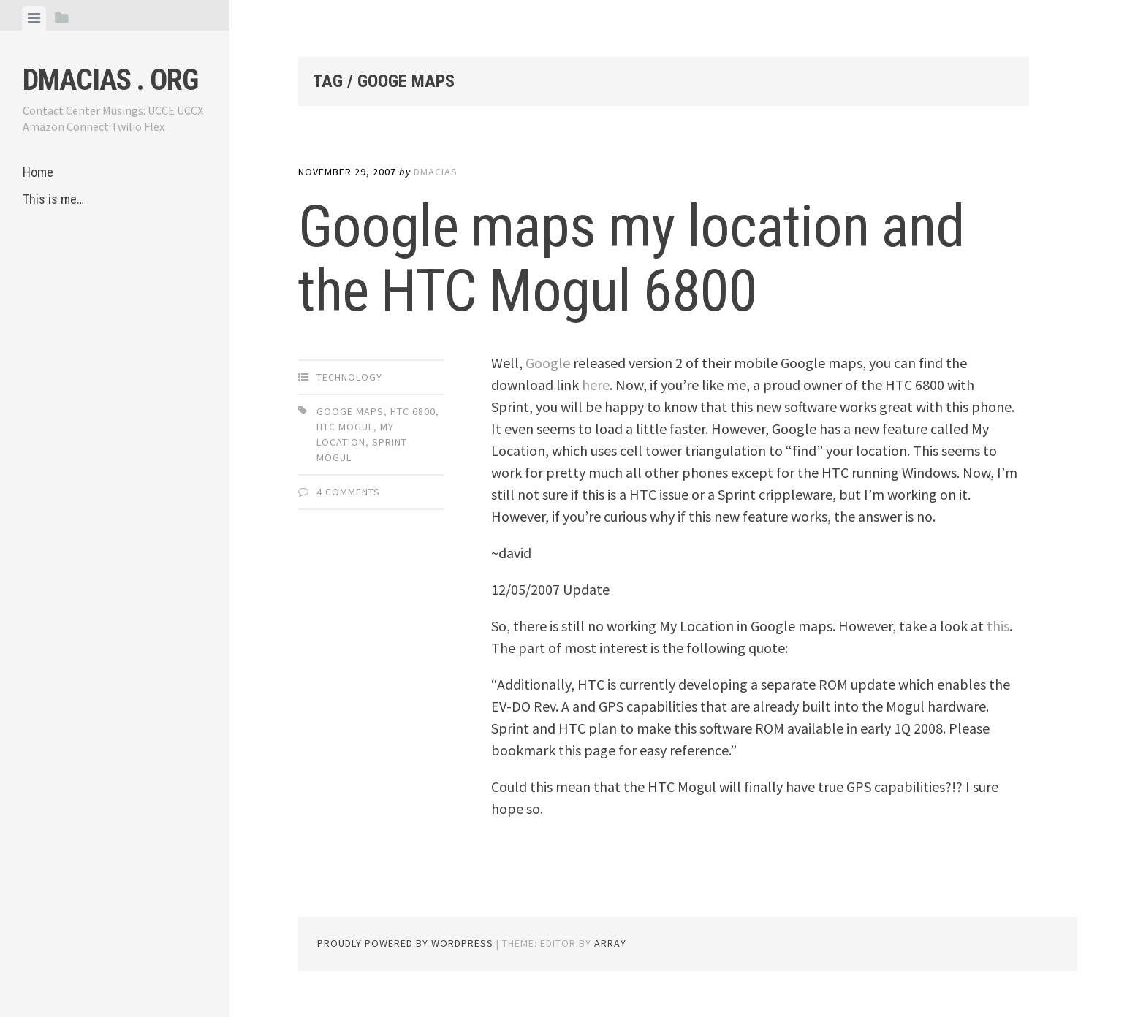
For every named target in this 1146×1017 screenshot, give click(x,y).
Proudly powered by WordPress (405, 943)
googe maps (350, 411)
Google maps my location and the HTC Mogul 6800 (631, 258)
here (596, 385)
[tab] (34, 18)
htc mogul (344, 426)
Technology (349, 377)
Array (610, 943)
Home (38, 172)
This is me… (53, 199)
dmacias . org (110, 80)
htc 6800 (413, 411)
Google (547, 363)
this (998, 626)
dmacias (436, 171)
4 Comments (348, 491)
